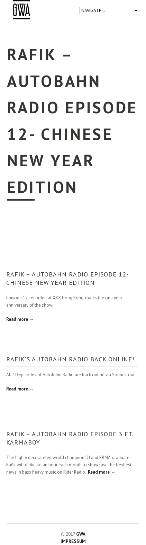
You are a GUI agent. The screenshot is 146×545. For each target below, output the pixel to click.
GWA (80, 534)
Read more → (20, 319)
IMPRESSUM (73, 541)
